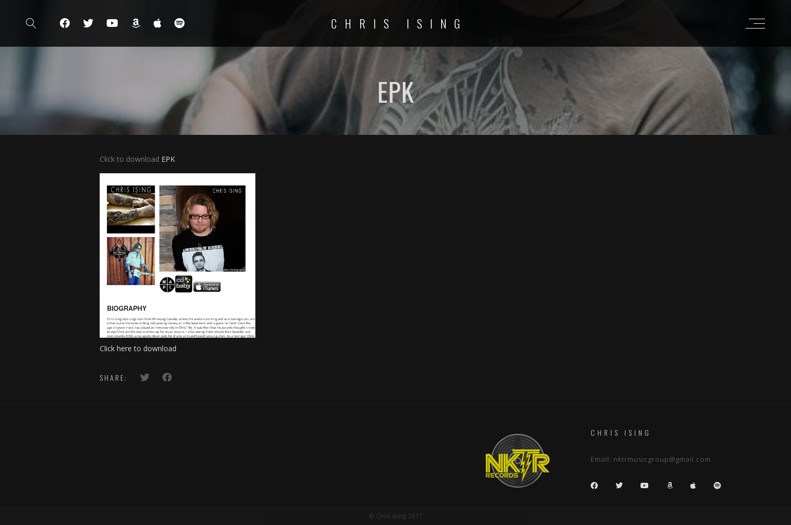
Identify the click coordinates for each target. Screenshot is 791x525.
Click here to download (138, 348)
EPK (168, 159)
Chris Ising (399, 23)
